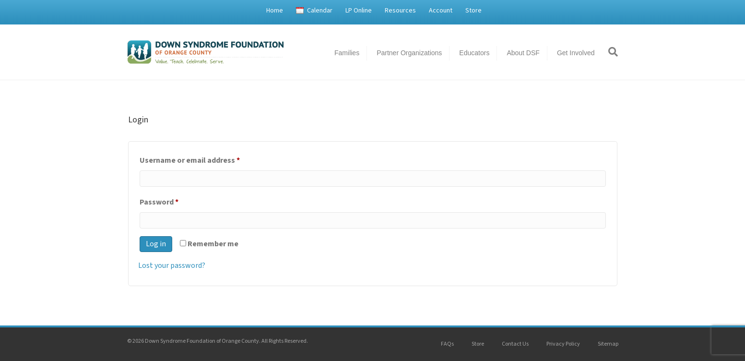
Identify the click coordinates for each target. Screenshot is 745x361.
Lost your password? (171, 265)
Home (274, 10)
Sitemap (608, 344)
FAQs (447, 344)
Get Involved (576, 53)
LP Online (358, 10)
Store (473, 10)
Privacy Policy (563, 344)
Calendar (319, 10)
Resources (400, 10)
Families (346, 53)
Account (440, 10)
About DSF (523, 53)
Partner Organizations (409, 53)
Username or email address (205, 159)
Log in (156, 244)
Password (174, 200)
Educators (474, 53)
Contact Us (515, 344)
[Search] (610, 52)
